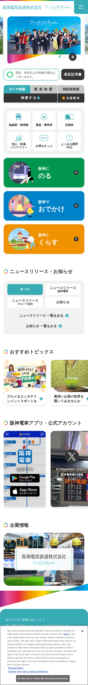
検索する (30, 98)
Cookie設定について (56, 625)
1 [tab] (60, 57)
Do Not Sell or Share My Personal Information (43, 680)
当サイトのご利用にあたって (24, 619)
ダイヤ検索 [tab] (17, 89)
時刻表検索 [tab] (71, 89)
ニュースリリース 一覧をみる (44, 315)
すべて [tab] (25, 289)
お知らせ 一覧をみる (44, 326)
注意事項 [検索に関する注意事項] (71, 98)
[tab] (44, 89)
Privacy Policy (15, 670)
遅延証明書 (73, 74)
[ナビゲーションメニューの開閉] (81, 7)
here (66, 636)
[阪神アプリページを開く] (25, 469)
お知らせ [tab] (62, 302)
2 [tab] (64, 57)
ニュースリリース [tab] (63, 289)
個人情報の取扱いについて (22, 625)
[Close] (82, 633)
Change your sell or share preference (28, 673)
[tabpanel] (44, 40)
